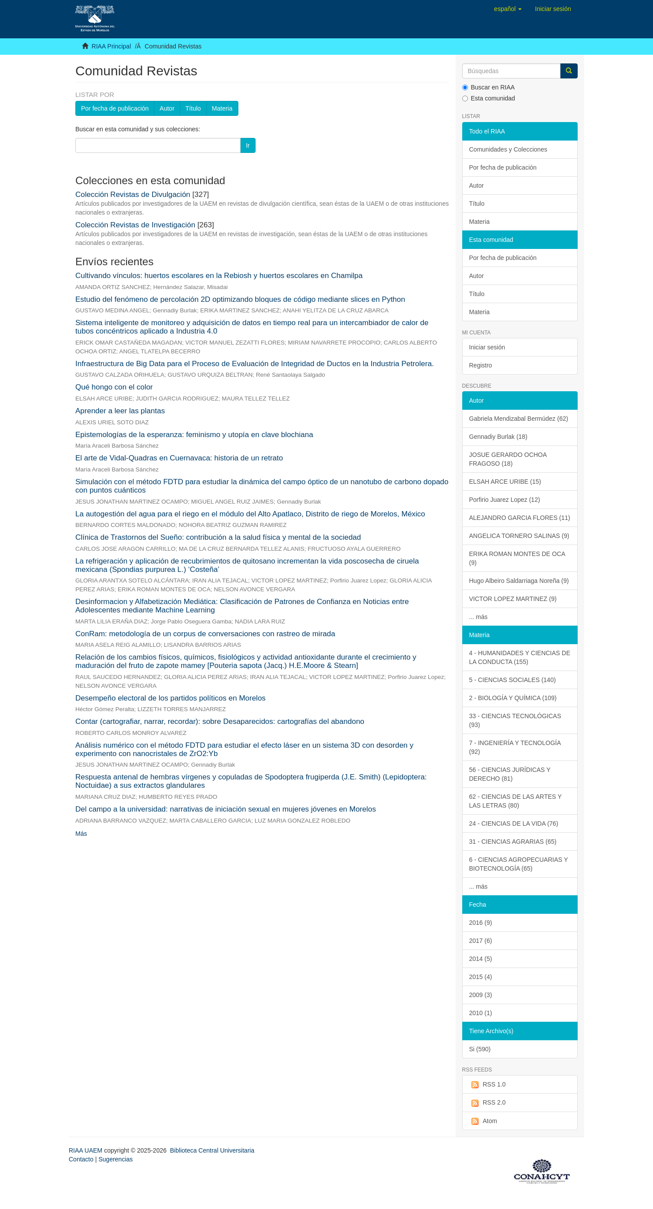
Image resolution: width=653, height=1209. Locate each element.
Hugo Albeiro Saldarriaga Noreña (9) (519, 580)
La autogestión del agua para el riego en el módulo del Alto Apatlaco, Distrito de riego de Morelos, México (250, 514)
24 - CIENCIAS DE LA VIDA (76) (513, 823)
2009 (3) (480, 994)
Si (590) (480, 1049)
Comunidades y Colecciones (508, 149)
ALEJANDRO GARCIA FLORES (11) (520, 517)
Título (193, 108)
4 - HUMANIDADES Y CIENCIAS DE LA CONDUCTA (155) (520, 657)
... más (478, 616)
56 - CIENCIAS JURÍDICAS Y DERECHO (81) (510, 774)
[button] (507, 9)
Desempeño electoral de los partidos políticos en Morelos (170, 698)
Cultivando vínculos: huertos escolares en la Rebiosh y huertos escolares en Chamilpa (219, 275)
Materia (222, 108)
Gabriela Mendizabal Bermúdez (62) (518, 418)
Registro (480, 365)
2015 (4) (480, 976)
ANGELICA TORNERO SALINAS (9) (519, 535)
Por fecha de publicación (114, 108)
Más (81, 833)
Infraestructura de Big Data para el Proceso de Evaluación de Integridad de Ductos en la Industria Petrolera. (254, 364)
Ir (248, 145)
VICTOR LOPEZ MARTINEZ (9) (513, 598)
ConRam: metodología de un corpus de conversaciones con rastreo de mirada (205, 634)
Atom (483, 1121)
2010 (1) (480, 1012)
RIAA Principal (111, 46)
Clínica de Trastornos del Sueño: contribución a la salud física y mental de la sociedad (218, 537)
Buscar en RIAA (488, 87)
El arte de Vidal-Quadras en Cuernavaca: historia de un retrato (179, 458)
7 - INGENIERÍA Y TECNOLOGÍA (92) (515, 747)
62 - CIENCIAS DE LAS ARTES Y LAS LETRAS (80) (515, 801)
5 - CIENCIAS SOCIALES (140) (512, 679)
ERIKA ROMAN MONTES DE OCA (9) (517, 558)
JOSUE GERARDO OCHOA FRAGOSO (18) (508, 459)
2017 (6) (480, 940)
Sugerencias (115, 1159)
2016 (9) (480, 922)
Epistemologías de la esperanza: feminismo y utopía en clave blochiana (194, 434)
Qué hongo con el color (114, 387)
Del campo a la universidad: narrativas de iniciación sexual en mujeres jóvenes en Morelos (225, 809)
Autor (167, 108)
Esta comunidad (488, 98)
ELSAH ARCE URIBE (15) (505, 481)
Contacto (81, 1159)
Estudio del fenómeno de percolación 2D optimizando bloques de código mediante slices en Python (240, 299)
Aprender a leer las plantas (120, 411)
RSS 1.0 (487, 1085)
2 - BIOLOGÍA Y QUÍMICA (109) (513, 697)
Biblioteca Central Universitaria (212, 1150)
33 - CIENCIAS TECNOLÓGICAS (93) (515, 720)
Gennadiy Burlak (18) (498, 436)
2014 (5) (480, 958)
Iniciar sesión (487, 347)
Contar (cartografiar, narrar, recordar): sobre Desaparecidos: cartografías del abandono (219, 721)
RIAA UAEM (86, 1150)
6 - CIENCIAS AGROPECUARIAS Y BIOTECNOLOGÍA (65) (518, 864)
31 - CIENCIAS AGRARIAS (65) (513, 841)
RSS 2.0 (487, 1103)
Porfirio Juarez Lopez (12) (504, 499)
